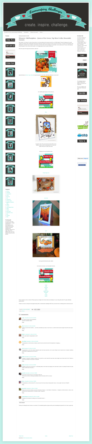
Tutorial (7, 205)
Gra (46, 293)
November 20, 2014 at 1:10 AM (33, 396)
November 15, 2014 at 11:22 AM (30, 348)
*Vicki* (23, 356)
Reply (23, 322)
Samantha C (8, 199)
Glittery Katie (46, 291)
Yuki (23, 348)
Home (41, 32)
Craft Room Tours (9, 212)
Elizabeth (46, 292)
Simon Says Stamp (29, 75)
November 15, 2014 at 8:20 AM (30, 317)
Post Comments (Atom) (28, 437)
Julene (46, 296)
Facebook (26, 32)
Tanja (46, 288)
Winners (7, 191)
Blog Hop (8, 196)
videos (7, 208)
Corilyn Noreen (25, 396)
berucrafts (24, 388)
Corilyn (46, 294)
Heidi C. (23, 334)
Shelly (23, 364)
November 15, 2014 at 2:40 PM (30, 356)
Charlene (8, 215)
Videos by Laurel (34, 32)
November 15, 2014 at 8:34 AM (29, 326)
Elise (7, 214)
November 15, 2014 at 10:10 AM (32, 341)
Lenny (7, 195)
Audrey (7, 209)
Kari (7, 198)
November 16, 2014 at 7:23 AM (31, 388)
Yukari (46, 285)
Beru (46, 112)
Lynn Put (23, 373)
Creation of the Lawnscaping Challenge (13, 32)
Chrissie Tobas (9, 200)
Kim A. (23, 381)
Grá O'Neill (24, 341)
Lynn (46, 230)
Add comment (22, 402)
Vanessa (46, 287)
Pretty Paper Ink (46, 172)
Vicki (46, 286)
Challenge (8, 192)
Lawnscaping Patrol (9, 207)
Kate (23, 326)
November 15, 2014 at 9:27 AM (30, 334)
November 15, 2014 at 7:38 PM (31, 373)
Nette (7, 216)
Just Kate (46, 198)
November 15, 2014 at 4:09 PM (30, 364)
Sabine (7, 204)
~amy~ (23, 317)
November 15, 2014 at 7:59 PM (30, 381)
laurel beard (8, 211)
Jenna (46, 289)
